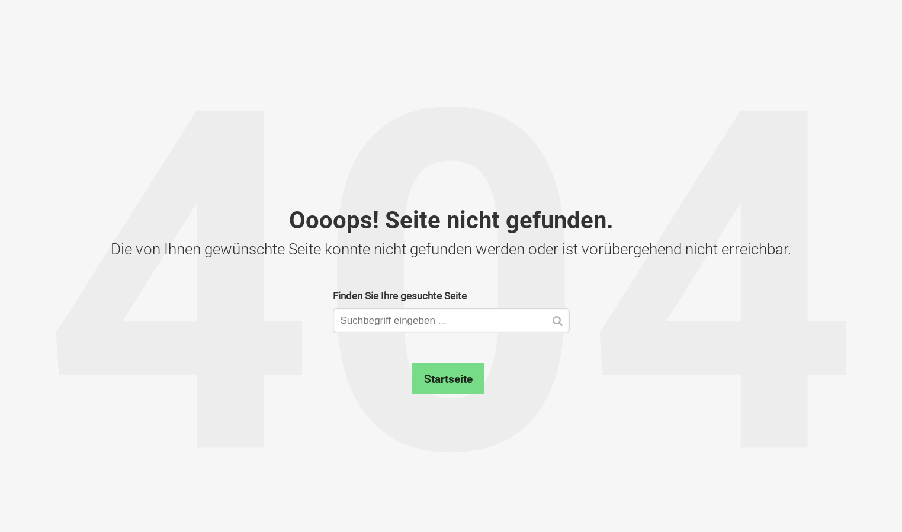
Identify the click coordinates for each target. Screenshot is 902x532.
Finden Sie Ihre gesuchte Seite (400, 295)
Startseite (448, 378)
